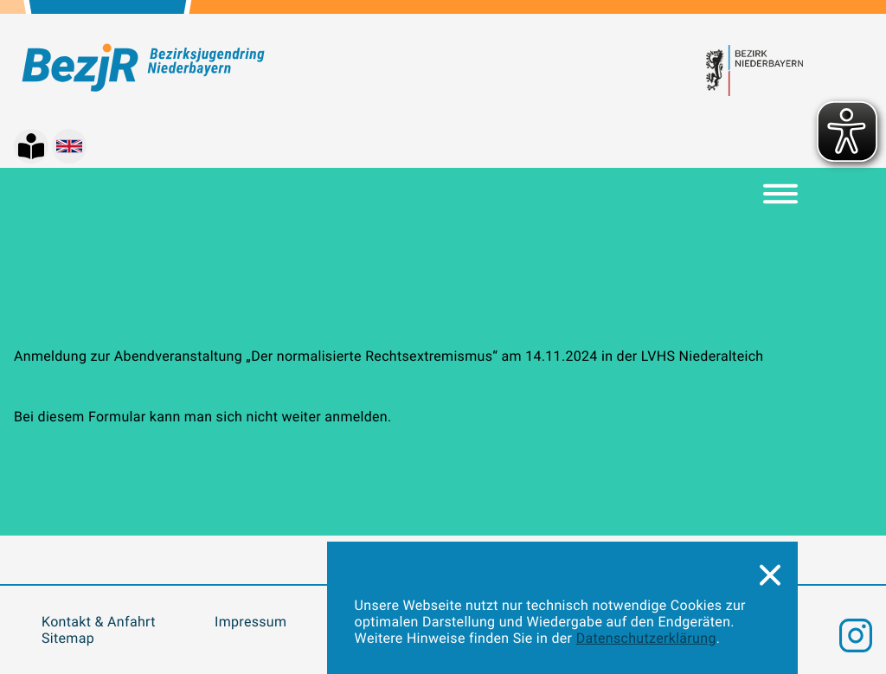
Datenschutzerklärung (646, 638)
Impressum (250, 621)
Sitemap (68, 638)
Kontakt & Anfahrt (99, 621)
